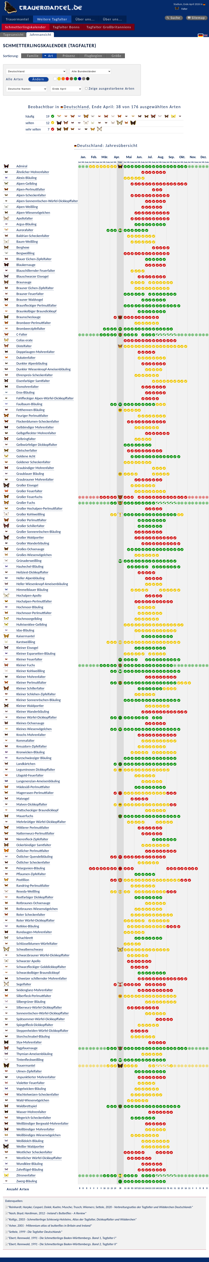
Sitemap (198, 18)
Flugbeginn (93, 56)
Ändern (38, 79)
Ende (86, 162)
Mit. (83, 162)
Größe (116, 56)
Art (50, 56)
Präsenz (69, 56)
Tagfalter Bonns (66, 27)
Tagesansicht (13, 35)
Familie (33, 56)
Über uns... (85, 19)
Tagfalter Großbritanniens (109, 27)
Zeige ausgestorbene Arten (112, 88)
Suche (175, 18)
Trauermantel (17, 19)
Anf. (79, 162)
